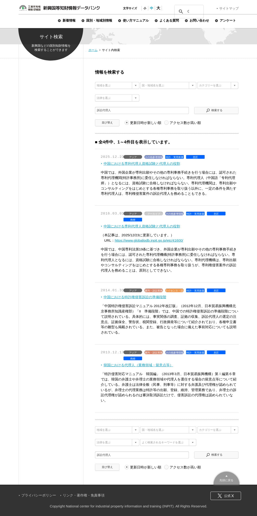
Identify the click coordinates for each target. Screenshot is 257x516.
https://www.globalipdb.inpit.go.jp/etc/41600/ (149, 240)
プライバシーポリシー (38, 495)
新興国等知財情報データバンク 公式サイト (59, 8)
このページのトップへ (226, 478)
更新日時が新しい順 (145, 123)
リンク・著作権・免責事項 (84, 495)
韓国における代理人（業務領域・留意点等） (138, 365)
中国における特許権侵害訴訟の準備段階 (135, 297)
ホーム (93, 50)
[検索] (188, 11)
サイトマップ (229, 8)
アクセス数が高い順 (185, 123)
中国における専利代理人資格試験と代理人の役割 (142, 164)
